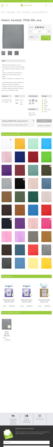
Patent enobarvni (26, 12)
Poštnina (44, 121)
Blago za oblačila (11, 12)
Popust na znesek (44, 126)
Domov (3, 12)
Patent (18, 12)
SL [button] (51, 1)
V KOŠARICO (45, 38)
